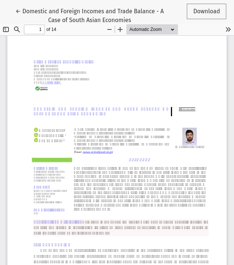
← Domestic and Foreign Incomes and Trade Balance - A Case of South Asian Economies (89, 15)
